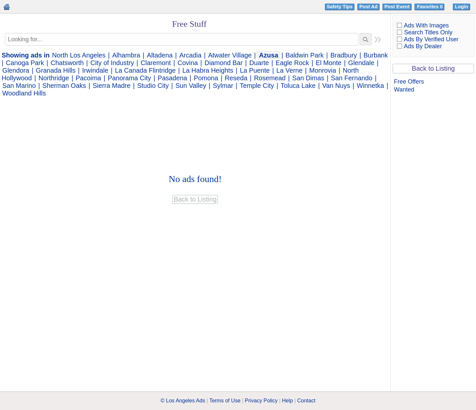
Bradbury (343, 55)
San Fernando (351, 78)
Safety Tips (340, 6)
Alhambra (126, 55)
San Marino (19, 85)
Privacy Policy (261, 400)
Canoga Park (25, 62)
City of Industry (112, 62)
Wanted (404, 89)
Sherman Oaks (64, 85)
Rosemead (270, 78)
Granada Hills (56, 70)
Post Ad (368, 6)
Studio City (153, 85)
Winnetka (370, 85)
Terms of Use (224, 400)
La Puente (255, 70)
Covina (188, 62)
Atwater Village (230, 55)
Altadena (160, 55)
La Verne (289, 70)
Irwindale (95, 70)
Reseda (236, 78)
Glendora (15, 70)
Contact (306, 400)
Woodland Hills (24, 93)
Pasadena (172, 78)
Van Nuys (336, 85)
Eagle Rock (292, 62)
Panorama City (129, 78)
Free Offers (409, 81)
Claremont (156, 62)
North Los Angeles (79, 55)
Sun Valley (191, 85)
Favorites (430, 6)
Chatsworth (67, 62)
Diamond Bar (224, 62)
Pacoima (88, 78)
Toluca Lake (298, 85)
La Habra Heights (207, 70)
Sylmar (223, 85)
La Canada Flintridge (145, 70)
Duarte (259, 62)
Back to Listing (433, 68)
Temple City (257, 85)
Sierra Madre (111, 85)
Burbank (376, 55)
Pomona (206, 78)
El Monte (328, 62)
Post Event (397, 6)
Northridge (53, 78)
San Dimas (308, 78)
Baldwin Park (305, 55)
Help (287, 400)
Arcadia (190, 55)
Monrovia (322, 70)
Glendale (361, 62)
